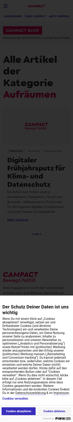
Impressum (61, 393)
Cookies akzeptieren (18, 411)
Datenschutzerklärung (30, 393)
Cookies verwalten (15, 398)
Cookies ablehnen (54, 411)
